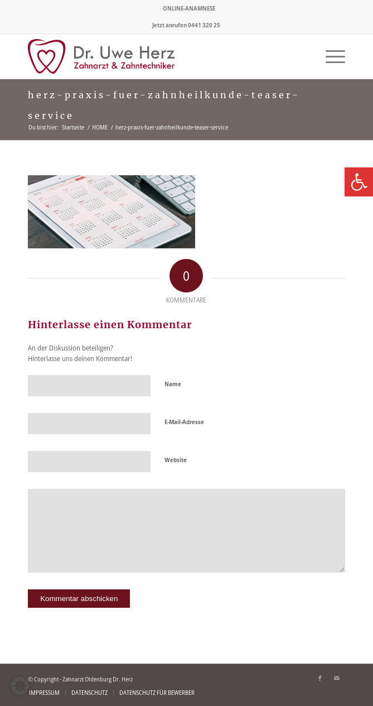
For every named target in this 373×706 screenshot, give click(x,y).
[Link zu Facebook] (320, 678)
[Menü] (329, 56)
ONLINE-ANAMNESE (189, 8)
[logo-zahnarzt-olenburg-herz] (155, 56)
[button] (20, 686)
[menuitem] (189, 8)
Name (172, 384)
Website (175, 459)
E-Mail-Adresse (184, 421)
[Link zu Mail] (336, 678)
